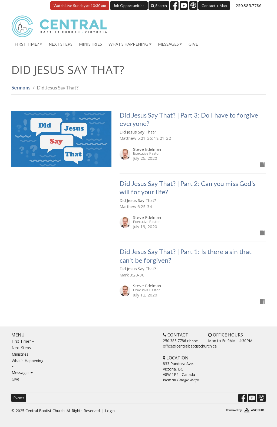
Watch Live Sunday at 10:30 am (80, 5)
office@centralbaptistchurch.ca (190, 346)
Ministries (90, 44)
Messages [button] (170, 44)
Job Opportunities (128, 5)
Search (159, 5)
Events (19, 398)
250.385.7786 (249, 5)
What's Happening (27, 363)
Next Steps (60, 44)
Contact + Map (214, 5)
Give (193, 44)
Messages (22, 372)
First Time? (23, 341)
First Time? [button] (28, 44)
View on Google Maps (181, 379)
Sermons (21, 88)
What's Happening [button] (129, 44)
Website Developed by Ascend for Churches (236, 409)
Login (110, 410)
